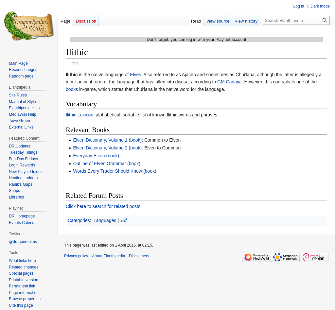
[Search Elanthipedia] (296, 20)
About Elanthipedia (108, 256)
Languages (105, 220)
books (72, 89)
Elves (135, 74)
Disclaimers (139, 256)
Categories (79, 220)
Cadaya (234, 81)
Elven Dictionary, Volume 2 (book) (107, 147)
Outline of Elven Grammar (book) (106, 163)
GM (221, 81)
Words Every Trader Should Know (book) (114, 171)
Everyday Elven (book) (96, 155)
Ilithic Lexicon (79, 114)
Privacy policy (76, 256)
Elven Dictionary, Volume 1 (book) (107, 140)
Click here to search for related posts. (104, 206)
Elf (123, 220)
